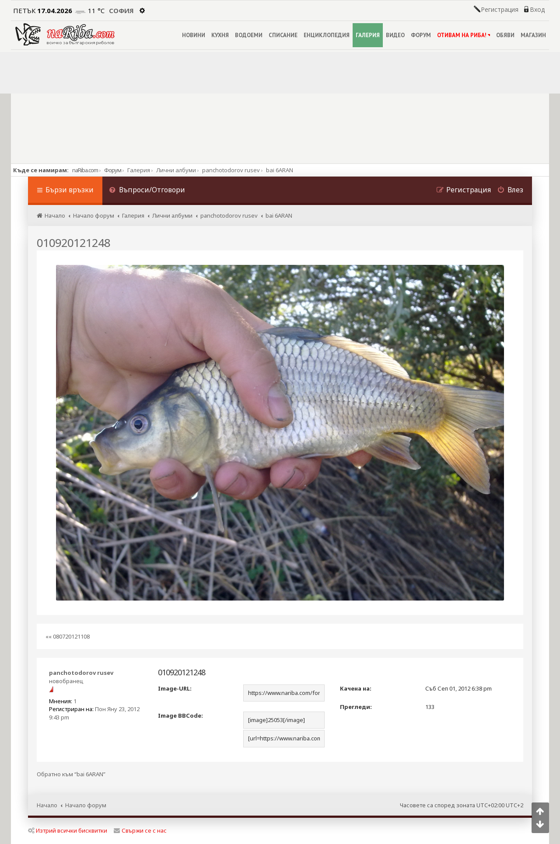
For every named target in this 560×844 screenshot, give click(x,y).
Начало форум (85, 805)
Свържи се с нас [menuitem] (140, 830)
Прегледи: (356, 707)
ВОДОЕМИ (248, 35)
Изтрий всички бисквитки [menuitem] (67, 830)
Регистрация (499, 9)
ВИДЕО (395, 35)
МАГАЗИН (533, 35)
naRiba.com (85, 170)
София (121, 10)
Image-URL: (175, 688)
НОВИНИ (193, 35)
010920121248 (73, 242)
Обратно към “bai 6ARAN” (71, 774)
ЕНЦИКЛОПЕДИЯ (327, 35)
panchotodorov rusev (81, 673)
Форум (112, 170)
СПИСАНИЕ (283, 35)
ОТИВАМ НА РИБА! (463, 35)
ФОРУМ (421, 35)
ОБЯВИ (505, 35)
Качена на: (355, 688)
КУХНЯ (220, 35)
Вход (537, 9)
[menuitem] (147, 191)
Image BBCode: (180, 715)
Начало (47, 805)
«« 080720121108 (68, 636)
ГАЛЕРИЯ (368, 35)
